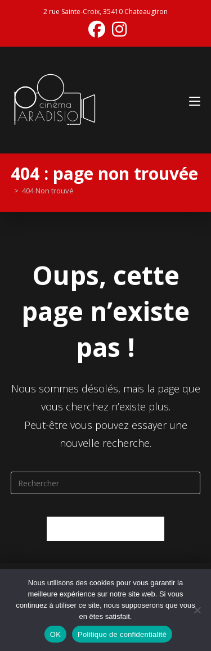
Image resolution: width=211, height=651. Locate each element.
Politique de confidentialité (122, 634)
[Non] (197, 610)
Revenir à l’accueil (105, 528)
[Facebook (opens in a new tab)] (97, 29)
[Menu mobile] (194, 99)
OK (55, 634)
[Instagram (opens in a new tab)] (118, 29)
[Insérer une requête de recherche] (106, 483)
